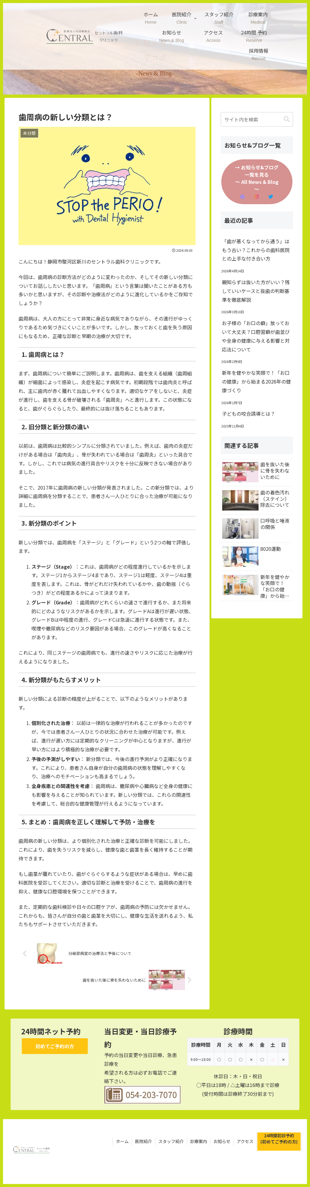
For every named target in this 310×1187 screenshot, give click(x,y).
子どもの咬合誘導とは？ (248, 413)
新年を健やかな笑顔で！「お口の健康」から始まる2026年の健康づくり (256, 381)
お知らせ (221, 1141)
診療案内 (198, 1141)
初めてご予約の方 (54, 1046)
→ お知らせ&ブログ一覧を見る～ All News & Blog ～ (257, 182)
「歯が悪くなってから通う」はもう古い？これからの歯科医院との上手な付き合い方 (256, 250)
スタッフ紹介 (171, 1141)
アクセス (245, 1141)
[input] (257, 119)
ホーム (122, 1141)
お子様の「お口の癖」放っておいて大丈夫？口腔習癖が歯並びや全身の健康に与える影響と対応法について (256, 336)
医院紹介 (143, 1141)
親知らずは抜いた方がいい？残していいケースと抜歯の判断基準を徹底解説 (256, 290)
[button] (286, 119)
